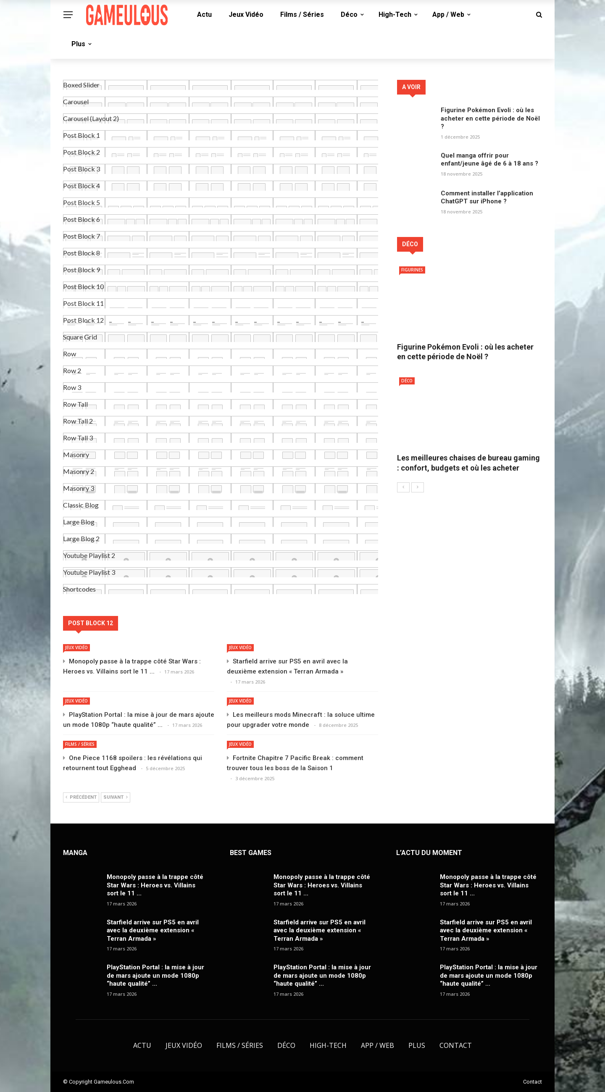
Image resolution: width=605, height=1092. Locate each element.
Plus (78, 44)
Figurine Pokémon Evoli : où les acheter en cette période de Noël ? (490, 118)
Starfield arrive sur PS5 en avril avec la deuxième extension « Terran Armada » (153, 930)
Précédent (81, 797)
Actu (204, 14)
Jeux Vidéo (246, 14)
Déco (349, 14)
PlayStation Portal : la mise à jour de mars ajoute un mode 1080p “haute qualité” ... (155, 975)
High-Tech (395, 14)
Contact (455, 1045)
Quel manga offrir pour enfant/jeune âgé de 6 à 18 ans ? (489, 160)
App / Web (448, 14)
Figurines (412, 270)
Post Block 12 (90, 623)
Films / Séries (302, 14)
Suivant (115, 797)
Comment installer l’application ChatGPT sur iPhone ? (487, 197)
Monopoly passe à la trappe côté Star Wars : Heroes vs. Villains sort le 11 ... (155, 885)
